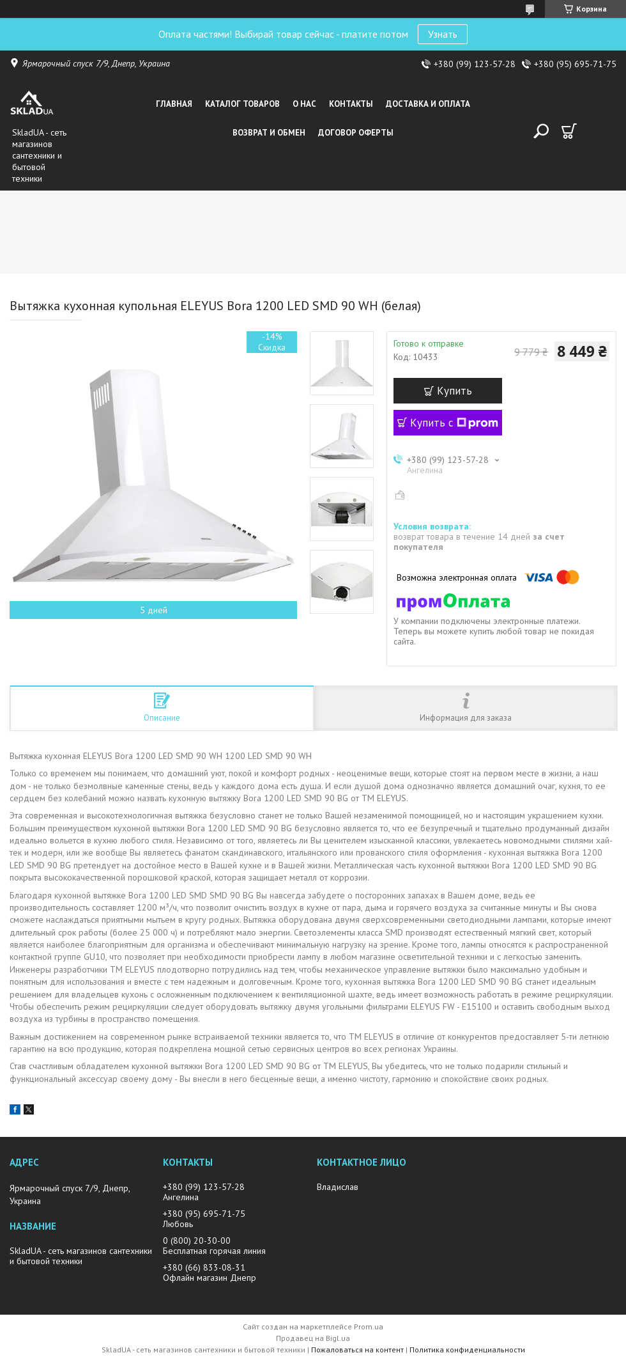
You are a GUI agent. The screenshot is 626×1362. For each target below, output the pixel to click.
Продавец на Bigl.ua (313, 1338)
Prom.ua (368, 1326)
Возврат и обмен (269, 132)
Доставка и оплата (428, 103)
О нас (304, 103)
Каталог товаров (242, 103)
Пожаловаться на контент (357, 1349)
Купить (454, 391)
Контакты (351, 103)
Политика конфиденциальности (467, 1349)
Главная (174, 103)
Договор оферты (355, 132)
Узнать (442, 33)
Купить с (454, 423)
